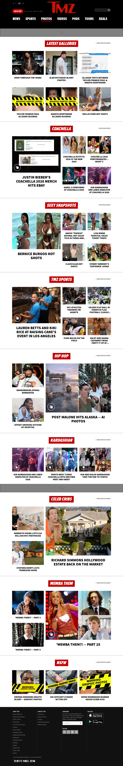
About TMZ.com (17, 714)
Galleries (15, 742)
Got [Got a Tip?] (18, 11)
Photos (46, 19)
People (15, 745)
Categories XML (17, 740)
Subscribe (81, 723)
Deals (103, 19)
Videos (62, 19)
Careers (40, 719)
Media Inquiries (42, 724)
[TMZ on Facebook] (13, 3)
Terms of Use (17, 719)
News (16, 19)
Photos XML (16, 750)
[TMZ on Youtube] (19, 3)
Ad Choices (16, 722)
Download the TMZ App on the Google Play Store (96, 721)
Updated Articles (17, 732)
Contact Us (41, 714)
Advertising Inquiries (43, 722)
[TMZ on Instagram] (22, 3)
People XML (16, 748)
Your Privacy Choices (19, 724)
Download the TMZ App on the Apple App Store (96, 715)
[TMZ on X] (16, 3)
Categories (16, 737)
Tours (89, 19)
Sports (31, 19)
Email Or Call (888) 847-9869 (33, 11)
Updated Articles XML (19, 735)
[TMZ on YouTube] (72, 732)
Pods (75, 19)
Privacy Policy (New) (19, 717)
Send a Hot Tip (42, 717)
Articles (15, 727)
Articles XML (16, 730)
